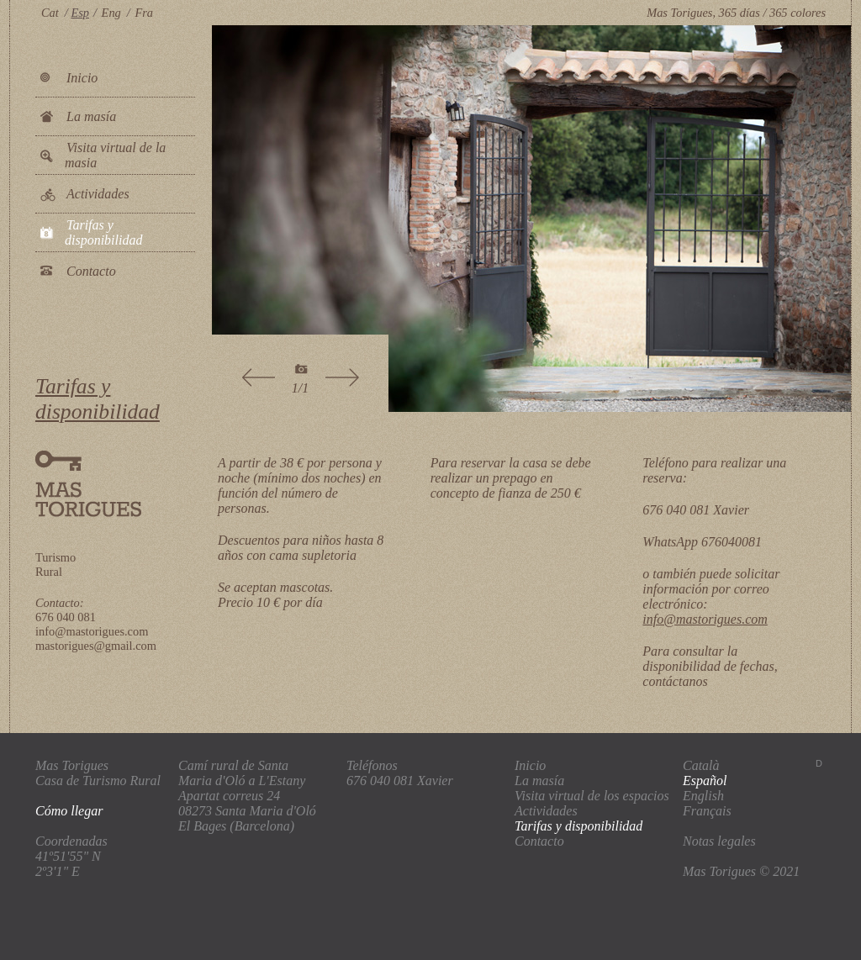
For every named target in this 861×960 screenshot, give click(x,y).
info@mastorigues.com (705, 619)
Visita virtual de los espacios (592, 796)
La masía (91, 116)
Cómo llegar (69, 811)
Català (701, 765)
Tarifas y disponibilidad (103, 232)
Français (707, 811)
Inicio (82, 78)
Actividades (97, 194)
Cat (50, 12)
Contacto (91, 271)
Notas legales (719, 841)
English (703, 796)
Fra (144, 12)
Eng (111, 12)
